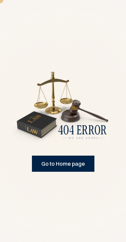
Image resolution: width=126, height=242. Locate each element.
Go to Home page (63, 163)
